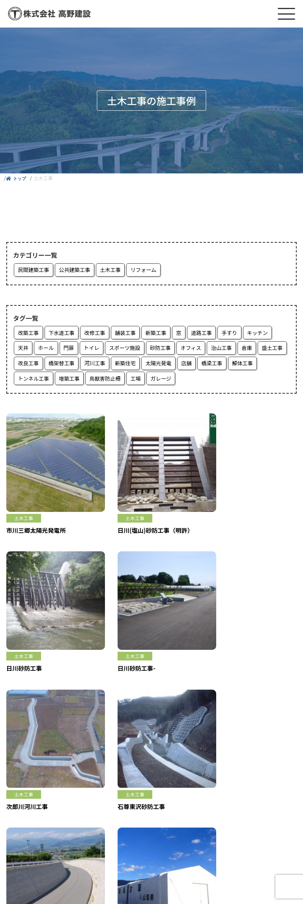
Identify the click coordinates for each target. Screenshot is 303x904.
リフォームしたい (28, 746)
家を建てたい (22, 734)
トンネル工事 (67, 381)
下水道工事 (64, 334)
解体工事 (29, 381)
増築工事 (105, 381)
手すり (242, 334)
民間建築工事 (34, 270)
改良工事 (61, 365)
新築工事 (164, 334)
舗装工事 (132, 334)
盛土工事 (29, 365)
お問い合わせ (22, 809)
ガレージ (202, 381)
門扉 (71, 349)
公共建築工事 (78, 270)
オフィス (201, 349)
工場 (175, 381)
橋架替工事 (96, 365)
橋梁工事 (256, 365)
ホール (47, 349)
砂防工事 (169, 349)
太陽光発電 (199, 365)
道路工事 (212, 334)
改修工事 (99, 334)
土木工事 (116, 270)
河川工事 (132, 365)
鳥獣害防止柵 (142, 381)
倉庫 (260, 349)
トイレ (96, 349)
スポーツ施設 (131, 349)
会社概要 (17, 797)
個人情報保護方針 (28, 822)
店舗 (228, 365)
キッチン (271, 334)
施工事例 (17, 759)
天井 (23, 349)
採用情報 (17, 784)
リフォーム (151, 270)
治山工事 (233, 349)
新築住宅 (164, 365)
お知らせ (17, 772)
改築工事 (29, 334)
